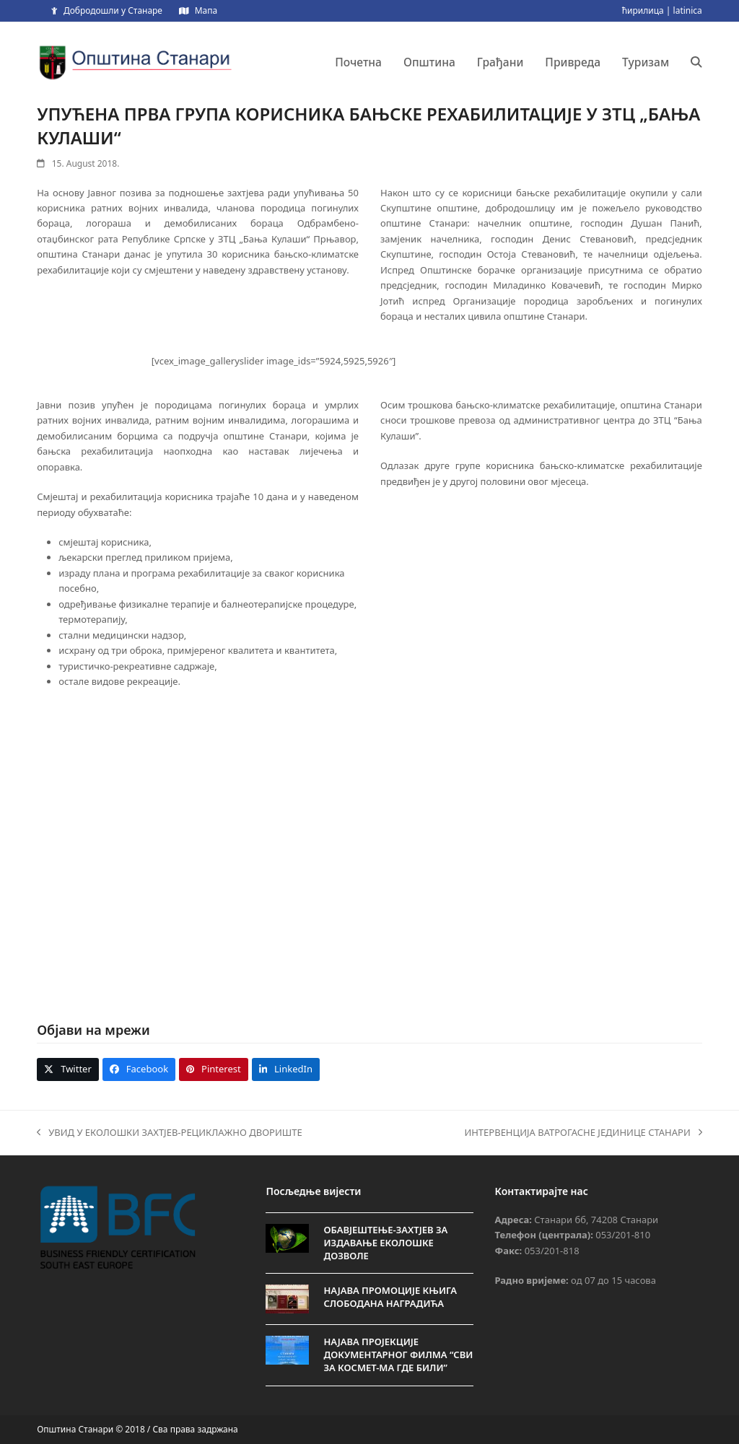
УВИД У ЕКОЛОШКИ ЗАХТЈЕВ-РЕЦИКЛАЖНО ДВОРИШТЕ (169, 1133)
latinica (687, 10)
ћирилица (643, 10)
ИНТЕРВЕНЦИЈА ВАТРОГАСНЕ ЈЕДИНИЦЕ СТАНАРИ (582, 1133)
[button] (696, 62)
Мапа (206, 10)
